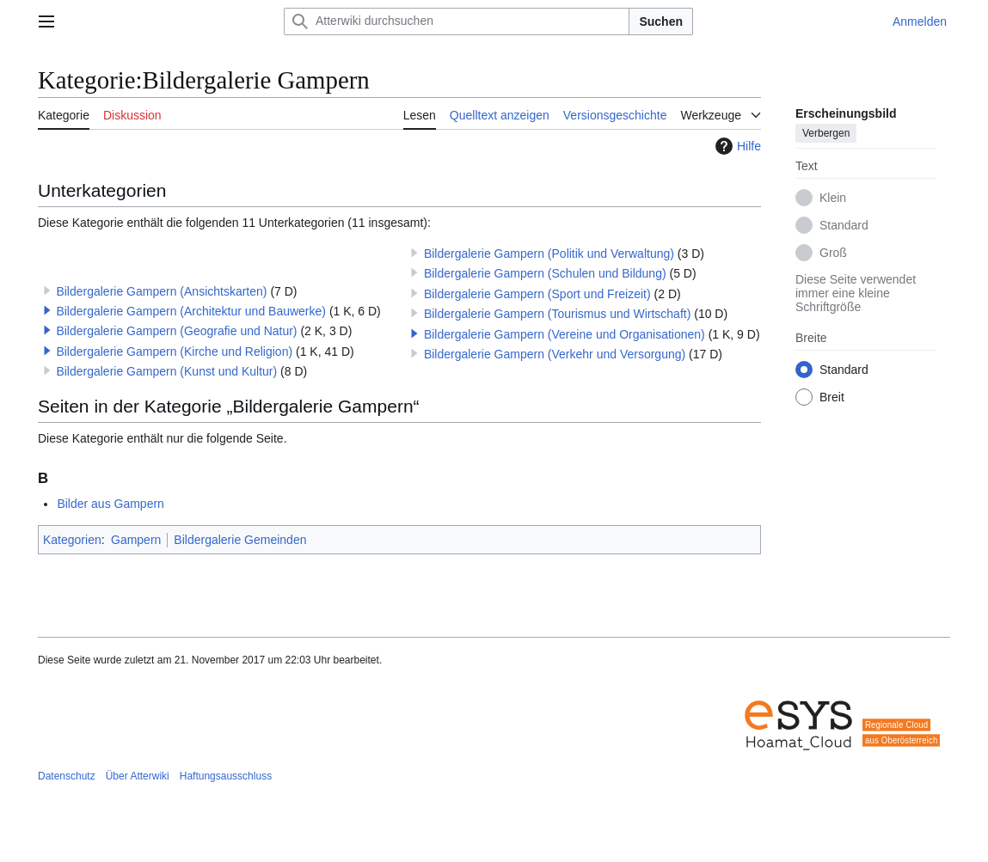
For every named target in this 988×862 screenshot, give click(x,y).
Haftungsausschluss (226, 776)
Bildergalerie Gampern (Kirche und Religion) (174, 351)
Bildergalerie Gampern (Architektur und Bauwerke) (191, 311)
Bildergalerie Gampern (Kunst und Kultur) (166, 371)
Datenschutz (66, 776)
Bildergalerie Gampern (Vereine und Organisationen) (564, 334)
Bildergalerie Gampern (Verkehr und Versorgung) (554, 354)
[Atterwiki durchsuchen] (456, 21)
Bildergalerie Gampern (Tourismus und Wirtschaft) (557, 314)
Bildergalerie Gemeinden (240, 540)
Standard (843, 225)
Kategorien (72, 540)
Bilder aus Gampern (110, 503)
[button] (47, 310)
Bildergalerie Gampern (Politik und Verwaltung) (549, 253)
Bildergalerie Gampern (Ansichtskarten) (161, 291)
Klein (832, 198)
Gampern (136, 540)
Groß (833, 253)
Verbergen (826, 133)
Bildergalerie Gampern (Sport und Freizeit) (537, 294)
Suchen (661, 21)
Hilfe (736, 146)
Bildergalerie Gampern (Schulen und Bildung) (545, 273)
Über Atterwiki (137, 776)
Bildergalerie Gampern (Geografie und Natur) (176, 331)
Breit (831, 397)
